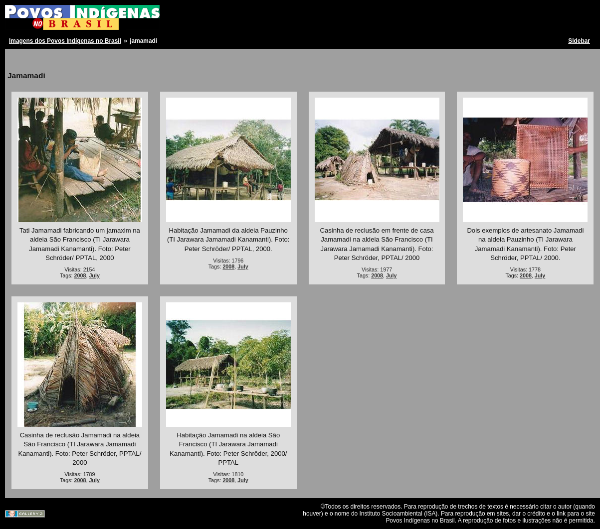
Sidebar (579, 40)
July (94, 275)
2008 (80, 275)
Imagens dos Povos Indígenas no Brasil (65, 40)
